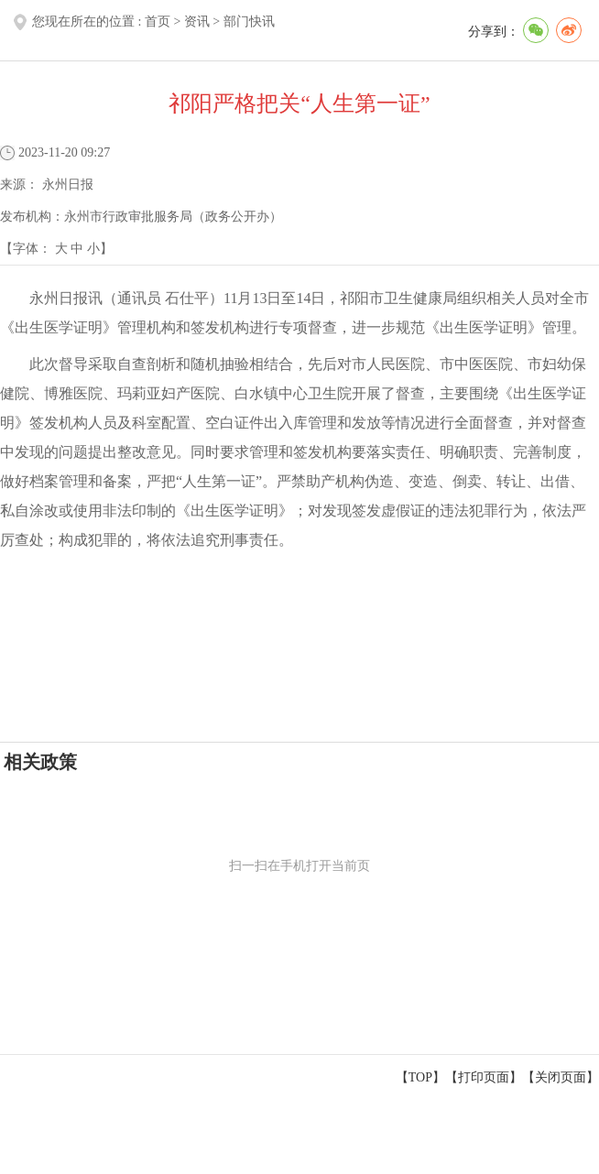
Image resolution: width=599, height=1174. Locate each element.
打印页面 (483, 1077)
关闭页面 (560, 1077)
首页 (157, 21)
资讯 (197, 21)
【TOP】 (420, 1077)
